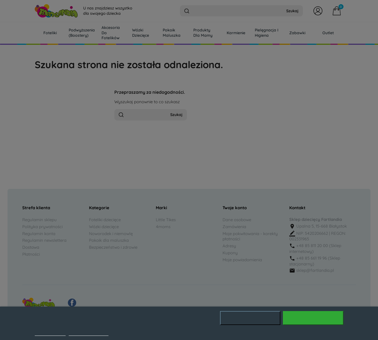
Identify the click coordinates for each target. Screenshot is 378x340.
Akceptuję (313, 318)
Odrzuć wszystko (250, 318)
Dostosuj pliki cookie (88, 333)
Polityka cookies (50, 333)
